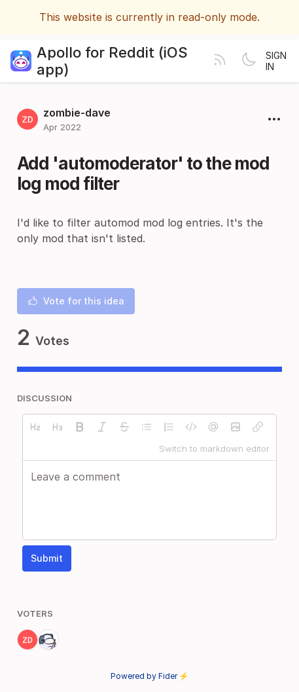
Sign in (276, 61)
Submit (47, 558)
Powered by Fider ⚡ (150, 676)
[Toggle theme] (248, 61)
